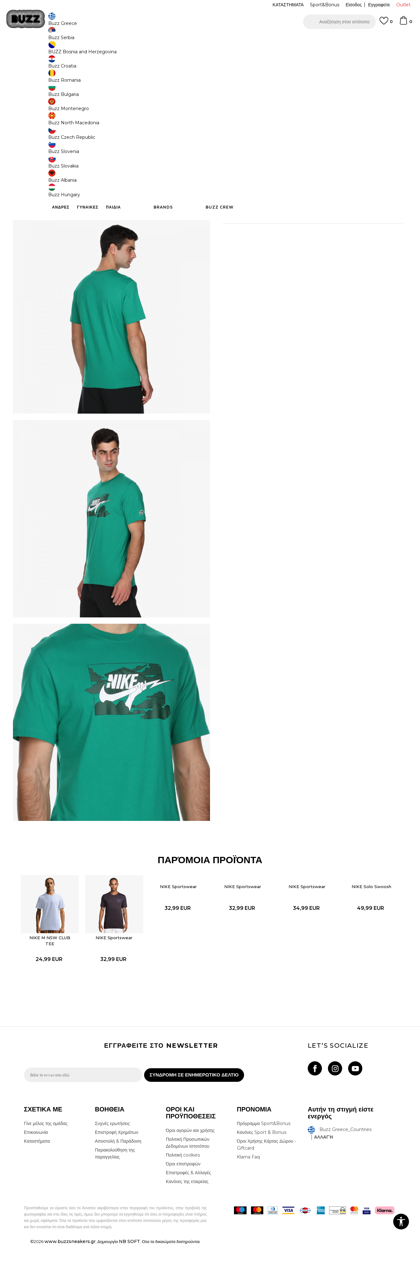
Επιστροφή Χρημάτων (116, 1148)
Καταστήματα (37, 1157)
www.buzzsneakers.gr (70, 1257)
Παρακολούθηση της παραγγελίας (115, 1169)
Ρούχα (89, 50)
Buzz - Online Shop (42, 50)
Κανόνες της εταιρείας (187, 1197)
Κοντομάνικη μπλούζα (154, 50)
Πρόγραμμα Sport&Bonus (263, 1139)
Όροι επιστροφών (183, 1180)
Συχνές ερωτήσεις (112, 1139)
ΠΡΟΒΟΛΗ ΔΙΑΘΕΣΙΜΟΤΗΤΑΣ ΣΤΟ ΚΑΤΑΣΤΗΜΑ (305, 230)
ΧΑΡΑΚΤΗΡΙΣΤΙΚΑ (305, 209)
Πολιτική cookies (183, 1171)
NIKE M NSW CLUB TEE (58, 947)
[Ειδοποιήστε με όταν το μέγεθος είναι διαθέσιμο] (232, 104)
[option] (210, 40)
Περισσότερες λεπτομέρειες (299, 196)
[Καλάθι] (405, 23)
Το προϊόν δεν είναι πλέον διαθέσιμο (271, 141)
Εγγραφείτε (379, 5)
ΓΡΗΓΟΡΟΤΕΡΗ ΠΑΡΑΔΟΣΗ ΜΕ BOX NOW (191, 41)
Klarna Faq (248, 1173)
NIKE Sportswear (119, 944)
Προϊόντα (72, 50)
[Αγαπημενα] (386, 24)
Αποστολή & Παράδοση (118, 1157)
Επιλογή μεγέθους (240, 94)
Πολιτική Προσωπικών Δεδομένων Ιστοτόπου (187, 1158)
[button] (339, 22)
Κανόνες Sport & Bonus (261, 1148)
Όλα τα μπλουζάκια (115, 50)
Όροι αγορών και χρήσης (190, 1146)
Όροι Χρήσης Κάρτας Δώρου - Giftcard (266, 1160)
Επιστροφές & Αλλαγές (188, 1189)
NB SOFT (129, 1257)
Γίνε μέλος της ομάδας (45, 1139)
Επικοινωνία (36, 1148)
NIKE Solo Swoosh (362, 897)
